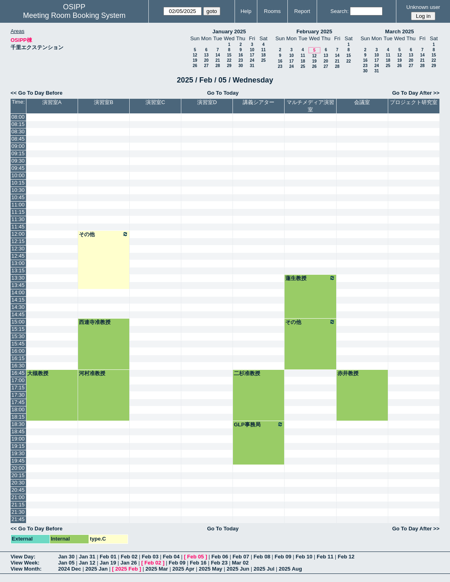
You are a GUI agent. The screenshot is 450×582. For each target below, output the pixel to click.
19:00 (18, 439)
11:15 (18, 212)
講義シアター (258, 102)
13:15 (18, 270)
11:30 (18, 219)
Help (246, 11)
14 (217, 55)
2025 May (210, 569)
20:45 (18, 490)
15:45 (18, 344)
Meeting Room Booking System (74, 15)
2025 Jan (96, 569)
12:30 (18, 248)
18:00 (18, 409)
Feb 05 (195, 557)
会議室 (362, 102)
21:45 (18, 519)
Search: (339, 11)
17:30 (18, 395)
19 (195, 60)
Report (302, 11)
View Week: (25, 563)
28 (217, 65)
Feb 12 (346, 557)
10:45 (18, 197)
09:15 (18, 153)
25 (263, 60)
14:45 (18, 314)
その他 (103, 234)
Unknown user (423, 7)
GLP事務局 (258, 424)
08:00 (18, 117)
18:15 (18, 417)
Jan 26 (128, 563)
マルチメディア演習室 (310, 106)
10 (252, 50)
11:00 (18, 205)
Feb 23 (219, 563)
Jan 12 (87, 563)
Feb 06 (219, 557)
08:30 (18, 131)
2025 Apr (183, 569)
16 (240, 55)
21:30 (18, 512)
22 (229, 60)
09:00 (18, 146)
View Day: (23, 557)
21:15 (18, 505)
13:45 (18, 285)
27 (206, 65)
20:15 (18, 475)
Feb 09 (282, 557)
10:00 (18, 175)
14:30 (18, 307)
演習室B (103, 102)
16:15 (18, 358)
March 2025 (399, 31)
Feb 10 (304, 557)
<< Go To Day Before (37, 93)
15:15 (18, 329)
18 (263, 55)
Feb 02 (129, 557)
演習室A (52, 102)
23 (240, 60)
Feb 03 (150, 557)
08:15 (18, 124)
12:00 (18, 234)
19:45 (18, 461)
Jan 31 (87, 557)
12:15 (18, 241)
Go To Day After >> (415, 93)
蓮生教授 (310, 278)
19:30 (18, 453)
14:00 (18, 292)
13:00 (18, 263)
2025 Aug (290, 569)
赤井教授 (348, 373)
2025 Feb (126, 569)
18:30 (18, 424)
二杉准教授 (247, 373)
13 (206, 55)
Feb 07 (241, 557)
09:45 (18, 168)
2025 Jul (264, 569)
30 (240, 65)
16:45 (18, 373)
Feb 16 (198, 563)
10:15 (18, 183)
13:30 (18, 278)
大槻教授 (37, 373)
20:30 (18, 483)
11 (263, 50)
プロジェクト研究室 (413, 102)
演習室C (155, 102)
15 (229, 55)
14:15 (18, 300)
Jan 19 (108, 563)
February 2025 (314, 31)
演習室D (207, 102)
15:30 (18, 336)
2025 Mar (157, 569)
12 (195, 55)
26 (195, 65)
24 (252, 60)
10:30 (18, 190)
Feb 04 (171, 557)
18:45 (18, 431)
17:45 (18, 402)
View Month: (26, 569)
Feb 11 (325, 557)
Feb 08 (262, 557)
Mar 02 (240, 563)
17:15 (18, 387)
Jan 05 (66, 563)
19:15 (18, 446)
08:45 (18, 139)
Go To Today (223, 93)
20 (206, 60)
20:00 (18, 468)
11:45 (18, 227)
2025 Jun (237, 569)
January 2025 (229, 31)
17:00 (18, 380)
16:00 (18, 351)
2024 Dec (69, 569)
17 (252, 55)
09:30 (18, 161)
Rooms (272, 11)
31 (252, 65)
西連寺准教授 (95, 322)
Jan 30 (66, 557)
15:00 (18, 322)
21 (217, 60)
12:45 (18, 256)
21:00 (18, 497)
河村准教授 (92, 373)
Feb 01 (108, 557)
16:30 (18, 366)
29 (229, 65)
